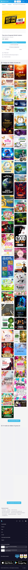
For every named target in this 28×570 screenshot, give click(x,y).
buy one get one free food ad (6, 511)
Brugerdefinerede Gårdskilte (12, 514)
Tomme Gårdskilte (4, 514)
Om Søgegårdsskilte (5, 515)
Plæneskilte (19, 514)
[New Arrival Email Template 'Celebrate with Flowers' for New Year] (7, 463)
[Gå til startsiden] (4, 2)
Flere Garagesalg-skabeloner (14, 420)
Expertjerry (6, 39)
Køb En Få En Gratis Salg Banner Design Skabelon (18, 512)
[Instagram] (20, 521)
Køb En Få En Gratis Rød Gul (6, 512)
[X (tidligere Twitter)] (23, 521)
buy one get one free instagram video (16, 511)
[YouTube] (26, 521)
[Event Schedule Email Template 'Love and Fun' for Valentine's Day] (7, 487)
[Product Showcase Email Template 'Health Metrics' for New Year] (7, 439)
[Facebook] (17, 521)
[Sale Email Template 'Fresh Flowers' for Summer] (21, 439)
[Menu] (26, 1)
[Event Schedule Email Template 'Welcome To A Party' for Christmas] (21, 463)
